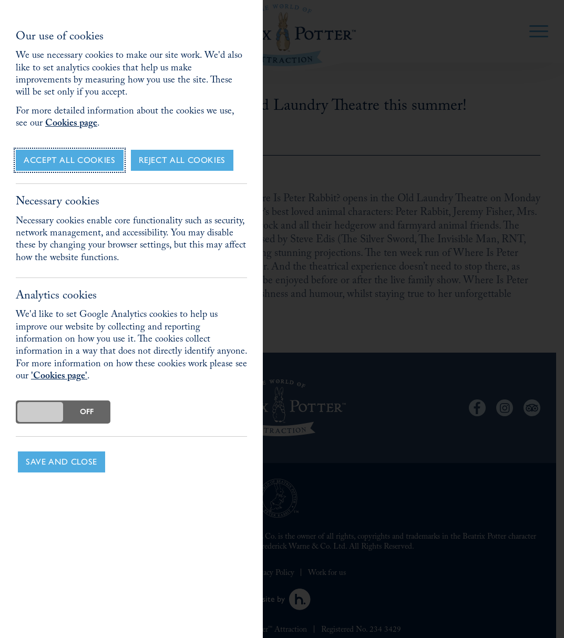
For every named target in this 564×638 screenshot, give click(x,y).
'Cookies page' (59, 377)
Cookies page (71, 124)
